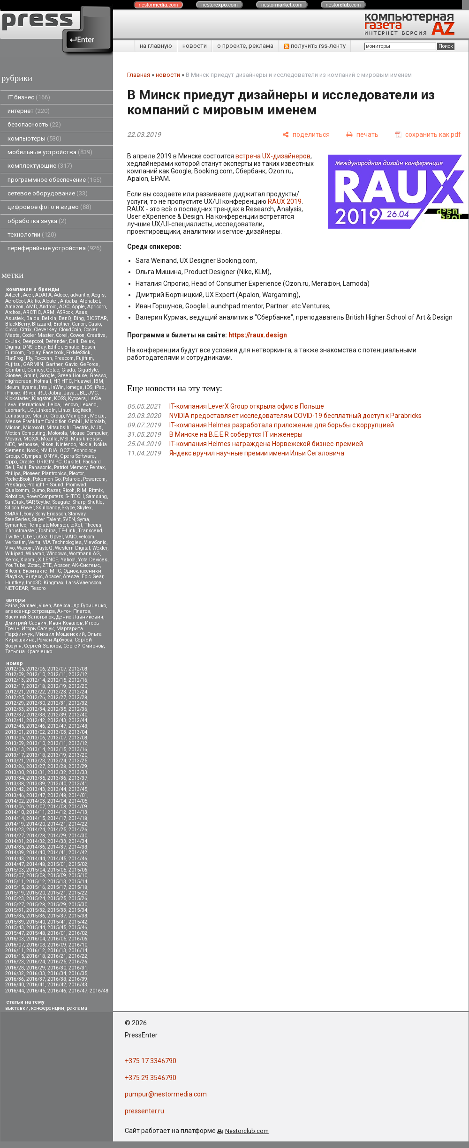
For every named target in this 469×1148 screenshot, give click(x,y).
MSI (64, 439)
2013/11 (56, 743)
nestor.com (158, 4)
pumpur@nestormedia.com (166, 1094)
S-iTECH (75, 496)
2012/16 (77, 680)
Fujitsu (13, 364)
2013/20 (77, 755)
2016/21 (56, 956)
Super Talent (46, 519)
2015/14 (77, 882)
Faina (11, 606)
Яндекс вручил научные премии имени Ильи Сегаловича (256, 453)
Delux (87, 341)
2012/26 (35, 697)
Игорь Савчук (38, 629)
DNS (27, 347)
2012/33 (14, 709)
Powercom (94, 479)
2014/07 (35, 807)
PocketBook (17, 479)
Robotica (14, 496)
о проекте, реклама (245, 45)
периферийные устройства (55, 248)
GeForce (89, 364)
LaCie (94, 398)
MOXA (30, 439)
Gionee (13, 376)
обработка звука (37, 220)
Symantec (15, 525)
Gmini (30, 376)
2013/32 (56, 772)
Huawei (82, 381)
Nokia (84, 444)
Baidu (32, 318)
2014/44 (35, 859)
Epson (88, 347)
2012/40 (77, 715)
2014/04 (56, 801)
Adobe (61, 295)
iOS (88, 387)
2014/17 (56, 818)
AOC (64, 307)
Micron (13, 428)
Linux (64, 410)
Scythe (43, 502)
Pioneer (31, 473)
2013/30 (14, 772)
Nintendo (66, 444)
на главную (156, 45)
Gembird (15, 370)
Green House (72, 376)
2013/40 (56, 784)
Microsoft (33, 428)
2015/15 (14, 887)
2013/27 (35, 766)
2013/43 (35, 789)
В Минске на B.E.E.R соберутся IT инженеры (236, 434)
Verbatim (15, 542)
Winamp (35, 554)
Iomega (74, 387)
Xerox (11, 560)
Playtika (14, 577)
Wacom (25, 548)
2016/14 (77, 950)
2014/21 (56, 824)
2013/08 (77, 738)
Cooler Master (37, 335)
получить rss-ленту (315, 45)
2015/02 (77, 864)
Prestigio (15, 485)
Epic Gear (92, 577)
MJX (96, 428)
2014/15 (35, 818)
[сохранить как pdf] (428, 135)
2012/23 (56, 692)
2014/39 (14, 853)
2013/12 (77, 743)
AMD (31, 307)
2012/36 (77, 709)
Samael (28, 606)
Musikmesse (86, 439)
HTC (66, 381)
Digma (12, 347)
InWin (57, 387)
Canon (79, 324)
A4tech (13, 295)
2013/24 (56, 761)
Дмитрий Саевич (25, 623)
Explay (33, 353)
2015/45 (56, 927)
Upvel (56, 537)
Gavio (71, 364)
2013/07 (56, 738)
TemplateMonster (48, 525)
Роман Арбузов (54, 640)
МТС (55, 571)
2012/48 (77, 726)
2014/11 (35, 812)
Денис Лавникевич (79, 617)
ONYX (51, 456)
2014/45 (56, 859)
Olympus (31, 456)
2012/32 (77, 703)
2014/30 (77, 836)
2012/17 (14, 686)
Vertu (34, 542)
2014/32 (35, 841)
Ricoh (68, 490)
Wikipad (14, 554)
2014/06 (14, 807)
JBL (81, 393)
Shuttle (95, 502)
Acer (28, 295)
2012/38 (35, 715)
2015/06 (77, 870)
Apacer (53, 577)
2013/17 (14, 755)
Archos (13, 312)
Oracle (26, 462)
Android (48, 307)
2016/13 (56, 950)
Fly (29, 358)
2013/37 (77, 778)
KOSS (60, 398)
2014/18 (77, 818)
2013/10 (35, 743)
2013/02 (35, 732)
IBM (98, 381)
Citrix (25, 330)
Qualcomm (17, 490)
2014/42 (77, 853)
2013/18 (35, 755)
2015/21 (56, 893)
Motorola (57, 433)
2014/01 (77, 795)
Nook (32, 450)
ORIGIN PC (49, 462)
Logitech (82, 410)
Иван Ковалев (66, 623)
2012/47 (56, 726)
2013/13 (14, 749)
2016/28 (14, 968)
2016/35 (77, 973)
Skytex (84, 508)
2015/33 (56, 910)
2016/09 (56, 945)
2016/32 (14, 973)
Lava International (25, 405)
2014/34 (77, 841)
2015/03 (14, 870)
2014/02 (14, 801)
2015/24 (35, 898)
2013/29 (77, 766)
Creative (96, 335)
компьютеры (34, 138)
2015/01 (56, 864)
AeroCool (15, 301)
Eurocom (14, 353)
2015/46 (77, 927)
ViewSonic (95, 542)
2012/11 (56, 674)
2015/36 (35, 916)
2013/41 (77, 784)
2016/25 (56, 962)
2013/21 (14, 761)
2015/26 (77, 898)
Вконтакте (35, 571)
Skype (68, 508)
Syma (83, 519)
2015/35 (14, 916)
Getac (52, 370)
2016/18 (35, 956)
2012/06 (35, 669)
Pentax (97, 467)
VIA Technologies (62, 542)
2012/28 (77, 697)
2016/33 (35, 973)
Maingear (77, 416)
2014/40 (35, 853)
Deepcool (33, 341)
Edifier (55, 347)
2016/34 (56, 973)
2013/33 (77, 772)
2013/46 (14, 795)
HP (56, 381)
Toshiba (47, 531)
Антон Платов (73, 611)
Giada (68, 370)
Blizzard (41, 324)
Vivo (10, 548)
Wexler (99, 548)
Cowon (77, 335)
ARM (48, 312)
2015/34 (77, 910)
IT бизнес (29, 97)
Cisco (11, 330)
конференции (47, 1008)
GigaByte (87, 370)
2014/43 (14, 859)
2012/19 (56, 686)
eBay (40, 347)
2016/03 (14, 939)
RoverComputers (44, 496)
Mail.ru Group (48, 416)
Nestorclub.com (247, 1130)
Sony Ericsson (51, 514)
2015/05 (56, 870)
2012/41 (14, 720)
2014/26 (77, 830)
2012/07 (56, 669)
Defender (56, 341)
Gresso (98, 376)
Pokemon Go (47, 479)
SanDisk (14, 502)
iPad (100, 387)
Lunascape (17, 416)
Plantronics (54, 473)
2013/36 (56, 778)
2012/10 (35, 674)
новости (194, 45)
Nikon (46, 444)
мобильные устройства (50, 152)
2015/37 (56, 916)
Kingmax (53, 583)
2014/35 (14, 847)
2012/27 (56, 697)
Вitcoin (12, 571)
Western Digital (72, 548)
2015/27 (14, 905)
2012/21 (14, 692)
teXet (76, 525)
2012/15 (56, 680)
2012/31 (56, 703)
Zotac (34, 565)
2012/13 (14, 680)
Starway (76, 514)
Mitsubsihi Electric (67, 428)
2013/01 (14, 732)
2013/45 (77, 789)
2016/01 (56, 933)
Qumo (38, 490)
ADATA (43, 295)
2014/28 (35, 836)
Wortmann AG (84, 554)
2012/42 (35, 720)
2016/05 (56, 939)
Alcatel (50, 301)
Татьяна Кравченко (28, 652)
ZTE (47, 565)
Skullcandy (48, 508)
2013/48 (56, 795)
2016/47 (77, 991)
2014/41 (56, 853)
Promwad (76, 485)
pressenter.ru (144, 1111)
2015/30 (77, 905)
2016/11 (14, 950)
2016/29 (35, 968)
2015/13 (56, 882)
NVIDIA (48, 450)
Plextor (76, 473)
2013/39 (35, 784)
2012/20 (77, 686)
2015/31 (14, 910)
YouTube (15, 565)
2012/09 (14, 674)
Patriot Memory (70, 467)
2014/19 (14, 824)
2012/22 (35, 692)
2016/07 (14, 945)
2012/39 (56, 715)
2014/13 (77, 812)
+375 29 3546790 (150, 1077)
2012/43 (56, 720)
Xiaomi (28, 560)
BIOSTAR (96, 318)
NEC (10, 444)
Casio (94, 324)
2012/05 (14, 669)
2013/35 (35, 778)
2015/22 (77, 893)
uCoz (41, 537)
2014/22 (77, 824)
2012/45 (14, 726)
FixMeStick (78, 353)
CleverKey (45, 330)
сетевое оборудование (48, 193)
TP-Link (67, 531)
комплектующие (40, 165)
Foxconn (43, 358)
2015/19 (14, 893)
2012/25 (14, 697)
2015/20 (35, 893)
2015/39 (14, 922)
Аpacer (61, 565)
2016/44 (14, 991)
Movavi (13, 439)
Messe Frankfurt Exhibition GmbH (44, 421)
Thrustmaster (20, 531)
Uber (28, 537)
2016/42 (56, 985)
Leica (54, 405)
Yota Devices (92, 560)
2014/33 (56, 841)
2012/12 (77, 674)
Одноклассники (82, 571)
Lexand (88, 405)
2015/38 (77, 916)
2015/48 (35, 933)
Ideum (12, 387)
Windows (56, 554)
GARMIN (33, 364)
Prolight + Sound (45, 485)
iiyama (29, 387)
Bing (79, 318)
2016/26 (77, 962)
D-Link (12, 341)
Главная (138, 74)
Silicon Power (19, 508)
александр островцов (30, 611)
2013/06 (35, 738)
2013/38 (14, 784)
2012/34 (35, 709)
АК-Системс (86, 565)
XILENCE (48, 560)
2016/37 (35, 979)
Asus (81, 312)
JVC (93, 393)
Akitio (33, 301)
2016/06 (77, 939)
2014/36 (35, 847)
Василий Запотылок (29, 617)
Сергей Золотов (42, 646)
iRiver (29, 393)
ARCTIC (32, 312)
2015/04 (35, 870)
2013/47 (35, 795)
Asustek (14, 318)
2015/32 (35, 910)
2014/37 (56, 847)
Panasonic (40, 467)
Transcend (90, 531)
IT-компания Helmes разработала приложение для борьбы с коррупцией (281, 425)
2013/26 (14, 766)
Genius (35, 370)
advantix (79, 295)
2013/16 (77, 749)
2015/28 (35, 905)
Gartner (53, 364)
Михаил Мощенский (60, 634)
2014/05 (77, 801)
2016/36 (14, 979)
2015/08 (35, 875)
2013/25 (77, 761)
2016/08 (35, 945)
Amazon (14, 307)
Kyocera (77, 398)
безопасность (34, 124)
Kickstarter (17, 398)
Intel (44, 387)
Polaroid (72, 479)
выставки (17, 1008)
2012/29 (14, 703)
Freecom (64, 358)
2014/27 (14, 836)
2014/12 (56, 812)
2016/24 (35, 962)
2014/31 (14, 841)
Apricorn (96, 307)
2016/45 (35, 991)
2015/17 (56, 887)
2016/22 (77, 956)
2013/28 (56, 766)
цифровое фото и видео (49, 206)
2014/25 (56, 830)
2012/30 (35, 703)
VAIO (70, 537)
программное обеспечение (55, 179)
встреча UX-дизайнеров (272, 156)
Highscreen (18, 381)
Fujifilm (84, 358)
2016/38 (56, 979)
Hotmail (42, 381)
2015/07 (14, 875)
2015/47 (14, 933)
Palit (21, 467)
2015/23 (14, 898)
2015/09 (56, 875)
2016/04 (35, 939)
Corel (62, 335)
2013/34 (14, 778)
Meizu (97, 416)
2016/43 (77, 985)
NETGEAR (16, 588)
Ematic (71, 347)
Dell (73, 341)
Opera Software (77, 456)
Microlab (95, 421)
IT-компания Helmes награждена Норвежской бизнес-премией (266, 443)
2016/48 (99, 991)
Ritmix (96, 490)
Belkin (49, 318)
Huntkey (14, 583)
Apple (78, 307)
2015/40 (35, 922)
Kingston (42, 398)
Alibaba (68, 301)
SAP (30, 502)
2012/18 (35, 686)
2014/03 (35, 801)
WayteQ (44, 548)
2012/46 (35, 726)
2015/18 (77, 887)
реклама (77, 1008)
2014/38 (77, 847)
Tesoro (37, 588)
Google (47, 376)
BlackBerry (17, 324)
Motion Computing (25, 433)
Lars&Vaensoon (83, 583)
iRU (42, 393)
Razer (53, 490)
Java (69, 393)
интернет (29, 110)
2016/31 (77, 968)
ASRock (65, 312)
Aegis (98, 295)
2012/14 (35, 680)
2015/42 (77, 922)
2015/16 (35, 887)
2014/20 (35, 824)
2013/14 (35, 749)
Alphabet (90, 301)
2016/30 (56, 968)
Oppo (11, 462)
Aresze (71, 577)
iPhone (12, 393)
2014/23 (14, 830)
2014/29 (56, 836)
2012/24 (77, 692)
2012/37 (14, 715)
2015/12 (35, 882)
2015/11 (14, 882)
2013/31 (35, 772)
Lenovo (70, 405)
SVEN (69, 519)
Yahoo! (68, 560)
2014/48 (35, 864)
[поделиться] (306, 135)
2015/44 (35, 927)
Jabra (54, 393)
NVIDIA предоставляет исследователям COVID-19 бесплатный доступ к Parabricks (295, 415)
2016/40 (14, 985)
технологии (32, 234)
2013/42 (14, 789)
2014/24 (35, 830)
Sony (28, 514)
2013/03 (56, 732)
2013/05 (14, 738)
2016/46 (56, 991)
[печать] (362, 135)
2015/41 (56, 922)
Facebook (53, 353)
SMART (13, 514)
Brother (61, 324)
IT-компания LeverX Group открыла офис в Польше (246, 406)
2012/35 (56, 709)
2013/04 (77, 732)
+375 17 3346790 (150, 1061)
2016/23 (14, 962)
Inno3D (33, 583)
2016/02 (77, 933)
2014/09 (77, 807)
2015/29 (56, 905)
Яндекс (34, 577)
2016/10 (77, 945)
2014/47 (14, 864)
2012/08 (77, 669)
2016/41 (35, 985)
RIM (81, 490)
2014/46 (77, 859)
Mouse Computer (88, 433)
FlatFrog (14, 358)
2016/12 (35, 950)
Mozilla (49, 439)
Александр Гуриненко (79, 606)
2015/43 (14, 927)
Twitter (13, 537)
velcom (86, 537)
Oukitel (72, 462)
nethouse (27, 444)
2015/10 (77, 875)
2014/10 (14, 812)
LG (30, 410)
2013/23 (35, 761)
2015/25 (56, 898)
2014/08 (56, 807)
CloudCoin (70, 330)
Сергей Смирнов (83, 646)
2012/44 (77, 720)
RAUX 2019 (285, 201)
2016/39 (77, 979)
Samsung (96, 496)
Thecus (92, 525)
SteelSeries (17, 519)
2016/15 (14, 956)
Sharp (79, 502)
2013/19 (56, 755)
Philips (13, 473)
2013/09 (14, 743)
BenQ (65, 318)
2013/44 (56, 789)
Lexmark (15, 410)
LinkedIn (46, 410)
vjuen (45, 606)
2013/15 (56, 749)
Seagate (61, 502)
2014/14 (14, 818)
